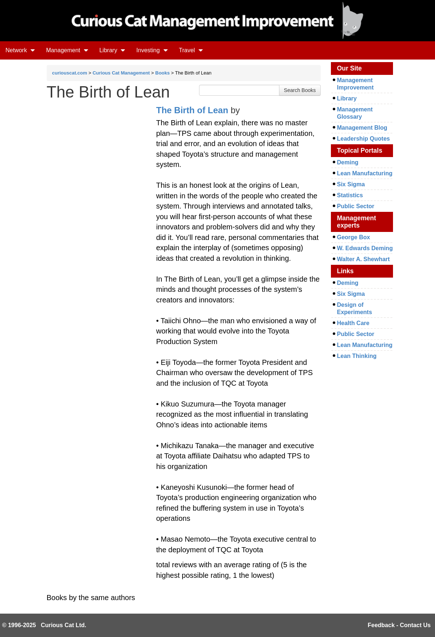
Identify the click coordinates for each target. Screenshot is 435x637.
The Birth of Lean (192, 110)
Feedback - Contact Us (399, 625)
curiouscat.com (69, 73)
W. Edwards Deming (365, 248)
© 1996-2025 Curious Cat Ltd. (44, 625)
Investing (152, 50)
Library (112, 50)
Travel (191, 50)
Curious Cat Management (121, 73)
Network (20, 50)
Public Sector (355, 206)
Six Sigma (351, 184)
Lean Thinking (357, 356)
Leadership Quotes (363, 139)
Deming (348, 162)
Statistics (350, 195)
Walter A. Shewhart (363, 259)
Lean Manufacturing (365, 173)
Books (162, 73)
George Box (353, 237)
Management (67, 50)
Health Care (353, 323)
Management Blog (362, 128)
